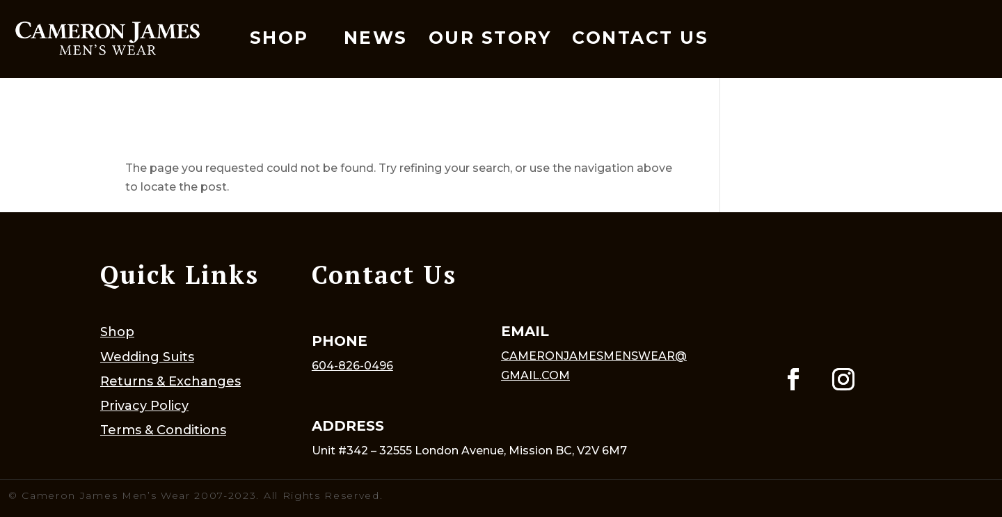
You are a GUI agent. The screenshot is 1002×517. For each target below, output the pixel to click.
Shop (279, 37)
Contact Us (640, 37)
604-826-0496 (352, 365)
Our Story (490, 37)
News (376, 37)
